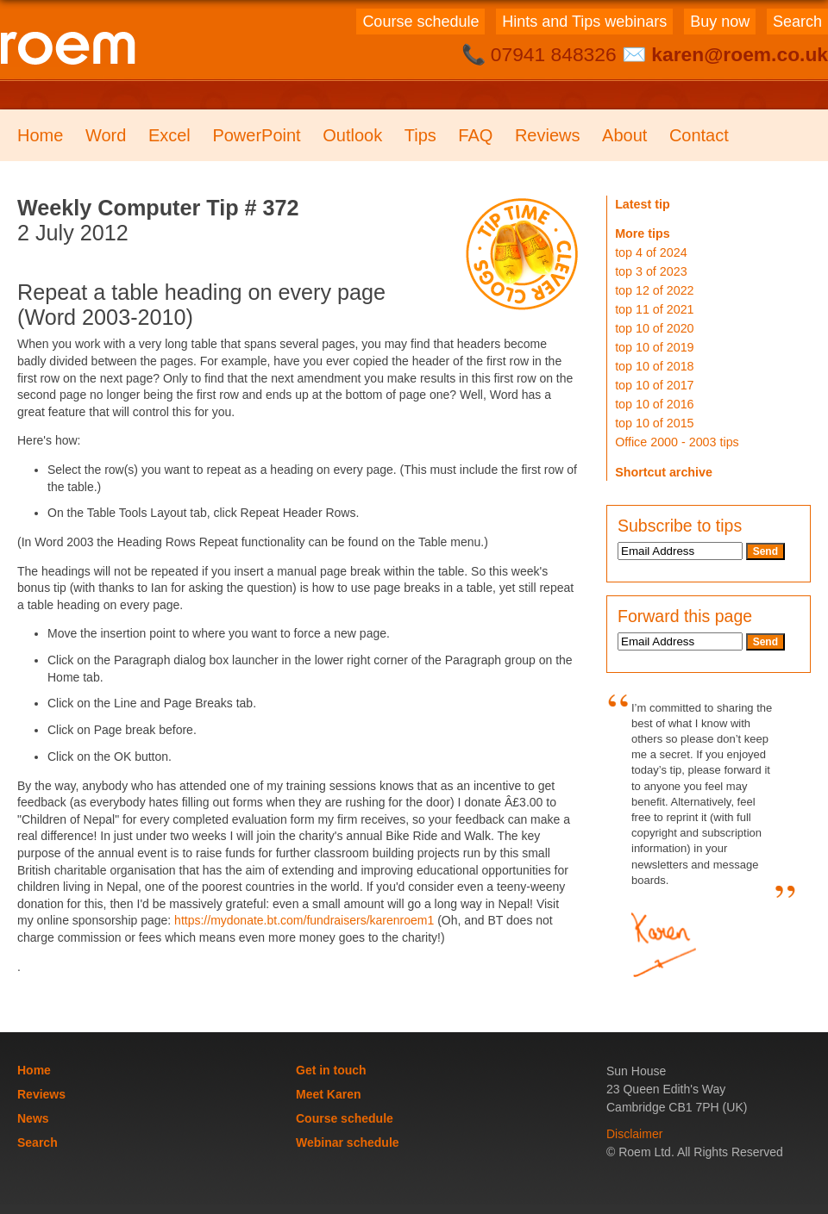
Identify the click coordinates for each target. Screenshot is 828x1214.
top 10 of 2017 (654, 385)
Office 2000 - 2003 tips (677, 442)
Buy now (720, 21)
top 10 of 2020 (654, 328)
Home (40, 135)
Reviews (547, 135)
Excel (169, 135)
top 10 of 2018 (654, 366)
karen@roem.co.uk (739, 54)
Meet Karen (328, 1094)
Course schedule (420, 21)
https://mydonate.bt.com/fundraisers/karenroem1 (304, 920)
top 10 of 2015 (654, 423)
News (33, 1118)
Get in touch (331, 1070)
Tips (420, 135)
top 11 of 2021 (654, 309)
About (624, 135)
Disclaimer (634, 1134)
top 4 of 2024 (651, 252)
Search (797, 21)
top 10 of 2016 (654, 404)
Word (105, 135)
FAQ (475, 135)
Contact (699, 135)
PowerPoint (256, 135)
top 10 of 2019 (654, 347)
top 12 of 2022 (654, 290)
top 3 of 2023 (651, 271)
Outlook (352, 135)
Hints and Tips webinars (584, 21)
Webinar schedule (347, 1142)
